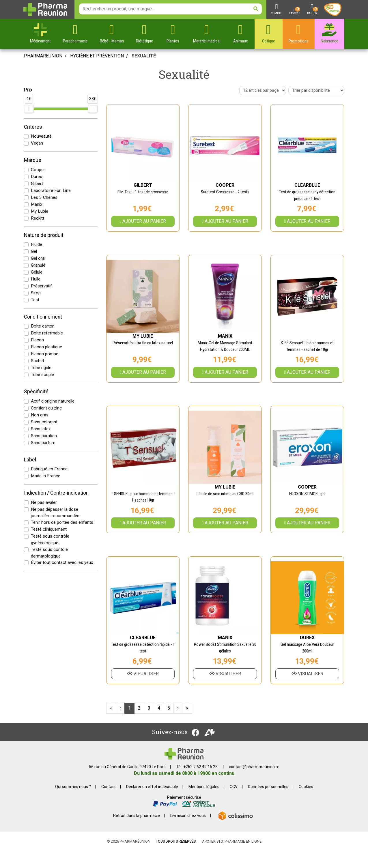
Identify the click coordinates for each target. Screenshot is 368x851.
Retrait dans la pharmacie (136, 815)
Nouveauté (41, 136)
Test (35, 299)
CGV (234, 786)
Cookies (306, 786)
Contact (108, 786)
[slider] (29, 109)
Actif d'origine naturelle (52, 401)
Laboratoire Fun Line (51, 190)
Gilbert (37, 183)
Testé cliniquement (49, 529)
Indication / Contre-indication (56, 493)
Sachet (37, 360)
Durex (36, 176)
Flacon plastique (46, 346)
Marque (32, 160)
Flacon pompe (44, 353)
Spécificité (36, 391)
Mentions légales (203, 786)
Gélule (36, 272)
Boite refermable (47, 333)
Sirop (36, 292)
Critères (33, 127)
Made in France (45, 475)
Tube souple (42, 374)
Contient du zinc (46, 408)
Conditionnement (43, 317)
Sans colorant (44, 421)
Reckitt (37, 218)
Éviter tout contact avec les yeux (62, 562)
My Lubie (39, 211)
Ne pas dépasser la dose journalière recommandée (55, 513)
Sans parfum (43, 442)
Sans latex (41, 428)
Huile (35, 279)
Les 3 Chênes (44, 197)
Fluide (36, 244)
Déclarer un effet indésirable (152, 786)
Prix (28, 90)
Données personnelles (268, 786)
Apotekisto (231, 841)
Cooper (38, 169)
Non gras (39, 415)
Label (30, 460)
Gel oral (38, 258)
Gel (34, 251)
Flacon (37, 340)
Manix (36, 204)
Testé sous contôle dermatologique (49, 553)
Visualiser (143, 673)
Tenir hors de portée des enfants (62, 522)
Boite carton (43, 326)
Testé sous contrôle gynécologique (50, 539)
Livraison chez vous (188, 815)
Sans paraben (44, 435)
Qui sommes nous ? (73, 786)
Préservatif (41, 286)
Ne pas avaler (44, 502)
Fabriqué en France (49, 469)
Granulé (38, 265)
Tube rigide (41, 367)
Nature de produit (43, 235)
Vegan (37, 143)
